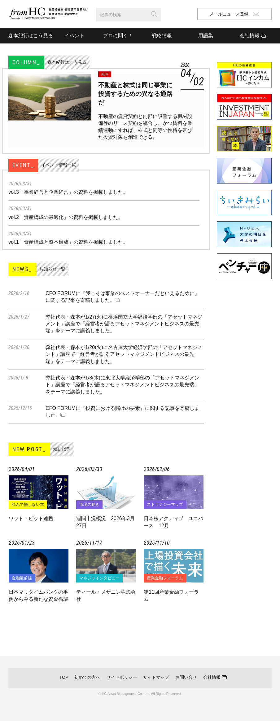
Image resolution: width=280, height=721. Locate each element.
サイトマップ (156, 677)
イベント (74, 35)
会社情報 (212, 677)
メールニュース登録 (234, 13)
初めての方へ (87, 677)
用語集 (205, 35)
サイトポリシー (122, 677)
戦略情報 (162, 35)
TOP (63, 677)
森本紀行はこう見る (30, 35)
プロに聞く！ (118, 35)
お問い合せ (186, 677)
